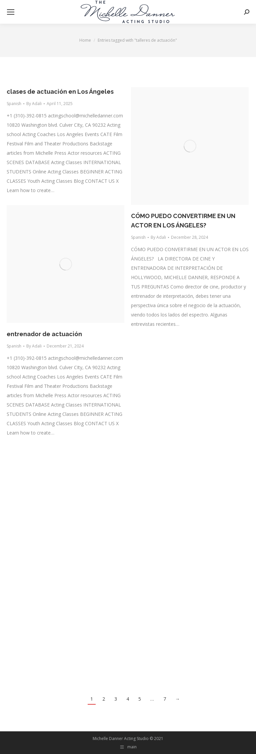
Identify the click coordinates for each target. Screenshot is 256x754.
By (34, 103)
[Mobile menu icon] (11, 12)
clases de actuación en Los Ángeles (60, 91)
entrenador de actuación (44, 333)
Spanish (14, 103)
